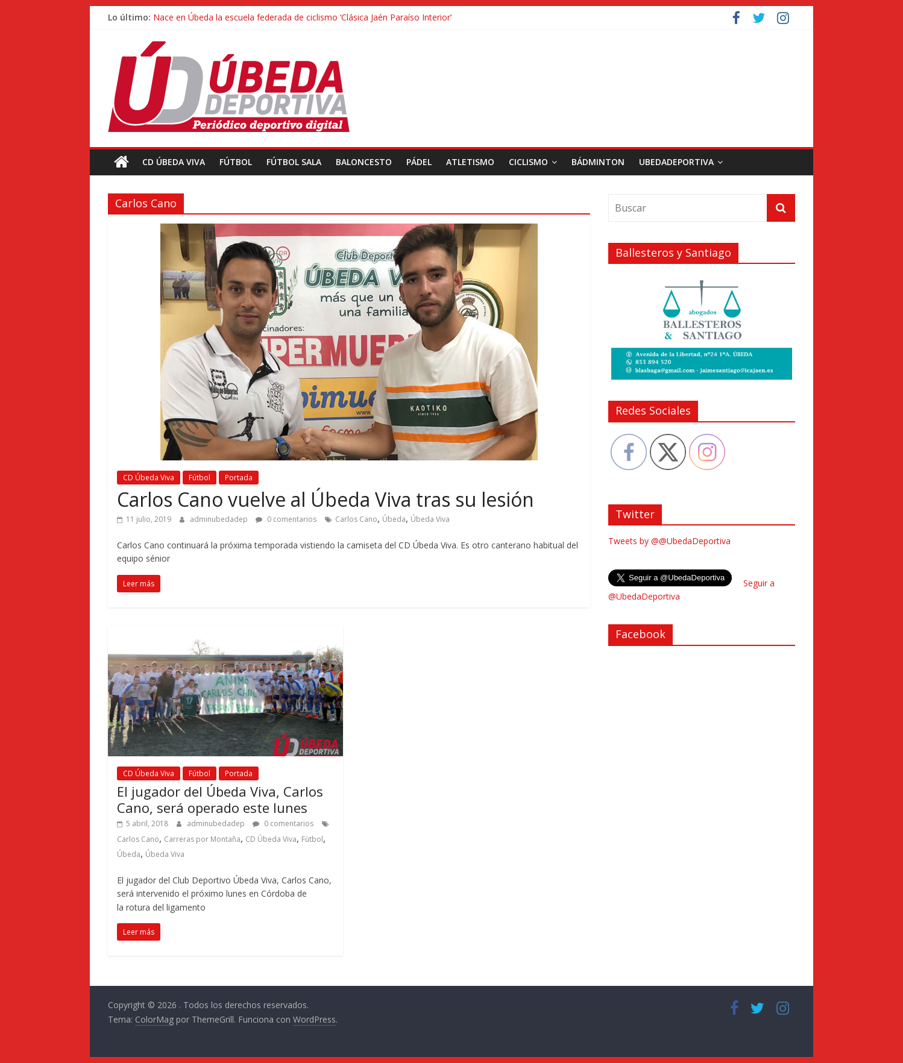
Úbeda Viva (430, 519)
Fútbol (235, 162)
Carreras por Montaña (202, 839)
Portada (239, 477)
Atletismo (470, 162)
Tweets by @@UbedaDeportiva (669, 541)
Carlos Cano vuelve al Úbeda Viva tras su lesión (325, 499)
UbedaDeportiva (676, 162)
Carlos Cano (356, 519)
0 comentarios (286, 519)
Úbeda (394, 519)
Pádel (419, 162)
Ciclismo (528, 162)
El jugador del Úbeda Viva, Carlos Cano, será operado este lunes (220, 799)
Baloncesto (364, 162)
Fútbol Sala (293, 162)
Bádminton (598, 162)
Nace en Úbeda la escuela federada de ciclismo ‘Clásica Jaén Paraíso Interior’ (302, 17)
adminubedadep (220, 519)
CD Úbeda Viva (173, 162)
